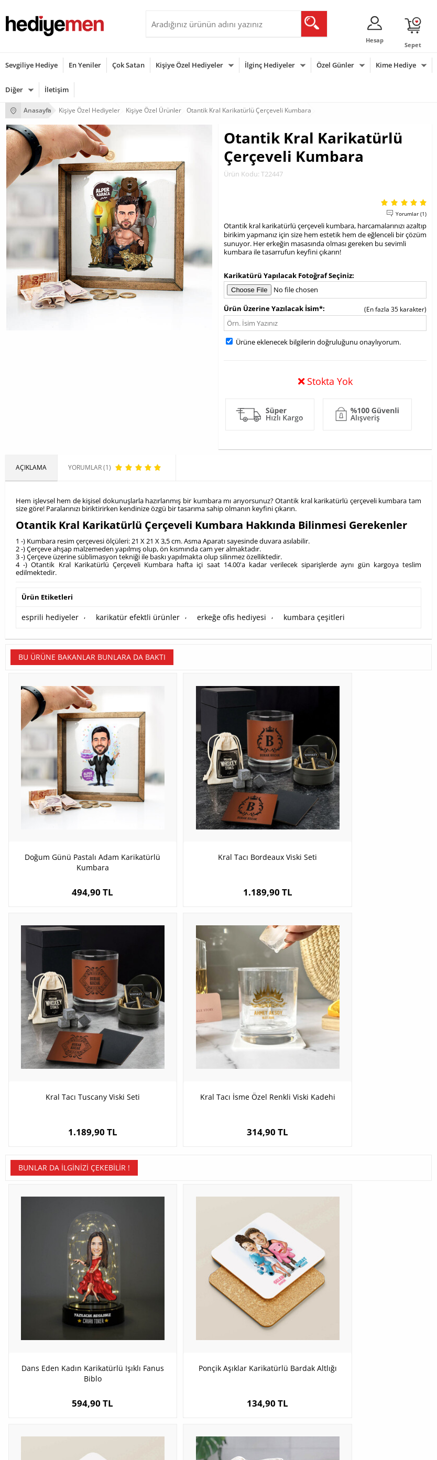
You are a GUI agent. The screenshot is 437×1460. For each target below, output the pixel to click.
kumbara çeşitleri (283, 616)
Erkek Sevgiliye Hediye (329, 1246)
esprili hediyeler (45, 616)
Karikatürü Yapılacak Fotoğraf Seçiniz (288, 275)
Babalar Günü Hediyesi (38, 1404)
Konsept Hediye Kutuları (331, 1198)
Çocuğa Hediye (173, 1357)
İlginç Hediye (169, 1404)
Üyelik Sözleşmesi (31, 1214)
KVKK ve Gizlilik (27, 1261)
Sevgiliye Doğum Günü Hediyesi (343, 1230)
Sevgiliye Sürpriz (175, 1261)
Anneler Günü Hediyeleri (41, 1373)
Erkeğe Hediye (172, 1326)
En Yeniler (85, 65)
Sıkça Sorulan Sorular (36, 1277)
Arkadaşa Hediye (176, 1389)
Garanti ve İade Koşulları (41, 1246)
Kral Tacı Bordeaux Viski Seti (165, 789)
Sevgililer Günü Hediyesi (40, 1326)
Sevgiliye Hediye (31, 65)
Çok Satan (128, 65)
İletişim (57, 89)
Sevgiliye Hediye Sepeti (330, 1214)
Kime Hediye (396, 65)
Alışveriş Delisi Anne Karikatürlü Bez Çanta (378, 1002)
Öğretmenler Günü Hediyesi (46, 1389)
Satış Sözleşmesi (29, 1230)
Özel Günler (335, 65)
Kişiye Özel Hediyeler (189, 65)
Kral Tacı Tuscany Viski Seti (271, 789)
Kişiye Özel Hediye (177, 1198)
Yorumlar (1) (411, 213)
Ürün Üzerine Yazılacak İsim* (273, 308)
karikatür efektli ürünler (124, 616)
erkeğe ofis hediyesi (208, 616)
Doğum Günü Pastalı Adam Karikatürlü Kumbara (58, 794)
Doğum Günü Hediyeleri (40, 1341)
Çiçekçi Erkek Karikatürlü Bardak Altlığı (272, 1007)
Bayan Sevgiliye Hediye (330, 1261)
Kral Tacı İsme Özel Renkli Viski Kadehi (378, 789)
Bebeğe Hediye (173, 1373)
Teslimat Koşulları (31, 1198)
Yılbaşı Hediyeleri (30, 1357)
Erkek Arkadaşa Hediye (184, 1214)
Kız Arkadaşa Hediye (181, 1230)
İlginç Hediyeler (270, 65)
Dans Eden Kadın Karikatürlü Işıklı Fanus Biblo (58, 1007)
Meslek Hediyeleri (177, 1277)
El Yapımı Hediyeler (179, 1246)
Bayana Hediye (173, 1341)
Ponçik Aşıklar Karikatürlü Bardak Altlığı (165, 1007)
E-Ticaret (186, 1446)
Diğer (14, 89)
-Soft (163, 1446)
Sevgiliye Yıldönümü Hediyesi (339, 1277)
